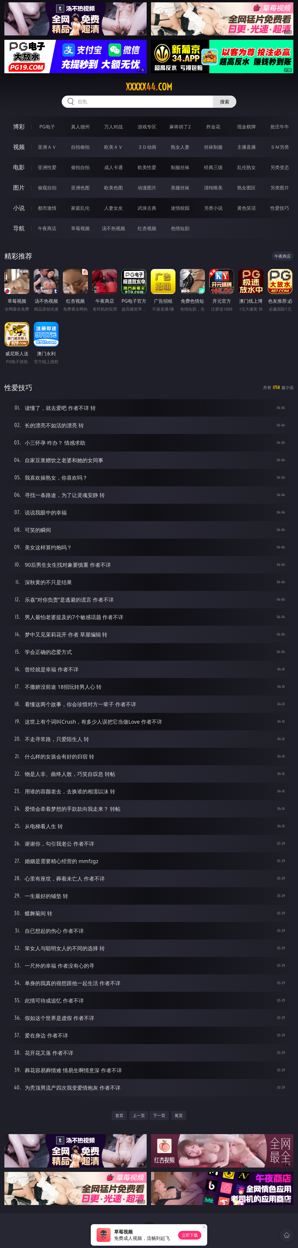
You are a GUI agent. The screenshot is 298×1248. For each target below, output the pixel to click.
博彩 (19, 126)
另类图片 (279, 187)
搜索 (224, 101)
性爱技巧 (279, 208)
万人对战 (113, 126)
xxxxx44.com (149, 87)
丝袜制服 (213, 147)
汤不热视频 (113, 228)
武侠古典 (147, 208)
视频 (19, 147)
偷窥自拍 (47, 187)
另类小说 (213, 208)
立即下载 (190, 1235)
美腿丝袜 (180, 187)
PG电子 (47, 126)
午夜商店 (47, 228)
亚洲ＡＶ (47, 147)
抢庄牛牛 (279, 126)
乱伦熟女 (246, 167)
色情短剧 (180, 228)
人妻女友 (113, 208)
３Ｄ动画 (147, 147)
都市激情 (47, 208)
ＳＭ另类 (279, 147)
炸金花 (213, 126)
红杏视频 (147, 228)
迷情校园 (180, 208)
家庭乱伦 (80, 208)
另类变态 (279, 167)
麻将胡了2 (180, 126)
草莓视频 (80, 228)
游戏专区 (147, 126)
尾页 (179, 1115)
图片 (19, 187)
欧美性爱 (147, 167)
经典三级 (213, 167)
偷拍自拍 (80, 167)
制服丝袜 (180, 167)
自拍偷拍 (80, 147)
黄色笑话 (246, 208)
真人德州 (80, 126)
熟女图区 (246, 187)
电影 (19, 167)
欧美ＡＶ (113, 147)
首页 (119, 1115)
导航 (19, 228)
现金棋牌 (246, 126)
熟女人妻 (180, 147)
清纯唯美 (213, 187)
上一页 (139, 1115)
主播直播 (246, 147)
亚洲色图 (80, 187)
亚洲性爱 (47, 167)
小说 (19, 208)
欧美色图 (113, 187)
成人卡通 (113, 167)
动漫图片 (147, 187)
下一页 (159, 1115)
